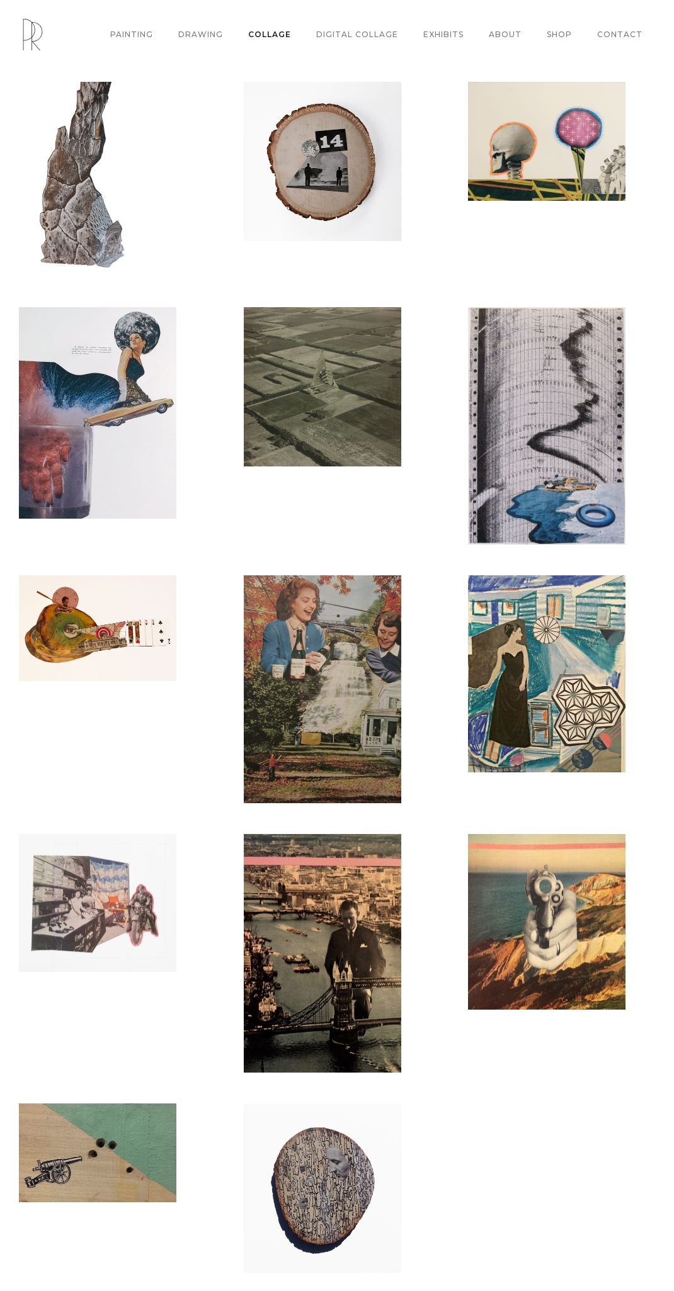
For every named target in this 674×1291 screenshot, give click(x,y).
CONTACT (620, 34)
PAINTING (131, 34)
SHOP (559, 34)
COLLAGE (269, 34)
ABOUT (505, 34)
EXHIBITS (443, 34)
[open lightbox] (97, 179)
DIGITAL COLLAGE (357, 34)
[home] (33, 34)
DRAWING (200, 34)
